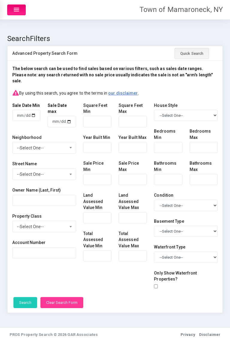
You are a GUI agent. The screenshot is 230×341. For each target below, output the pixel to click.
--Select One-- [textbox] (30, 148)
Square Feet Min (95, 108)
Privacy (188, 334)
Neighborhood (27, 137)
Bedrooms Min (164, 134)
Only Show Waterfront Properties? (175, 276)
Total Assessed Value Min (93, 239)
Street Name (24, 163)
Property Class (27, 216)
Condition (163, 195)
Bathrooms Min (165, 166)
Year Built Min (96, 137)
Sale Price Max (129, 166)
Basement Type (169, 221)
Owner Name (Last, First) (36, 190)
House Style (166, 105)
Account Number (29, 242)
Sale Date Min (26, 105)
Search (25, 302)
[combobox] (44, 148)
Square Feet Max (131, 108)
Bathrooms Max (201, 166)
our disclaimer (123, 93)
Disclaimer (209, 334)
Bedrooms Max (200, 134)
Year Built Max (132, 137)
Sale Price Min (93, 166)
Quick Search (191, 53)
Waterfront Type (169, 247)
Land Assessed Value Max (129, 201)
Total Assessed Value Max (129, 239)
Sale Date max (57, 108)
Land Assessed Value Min (93, 201)
